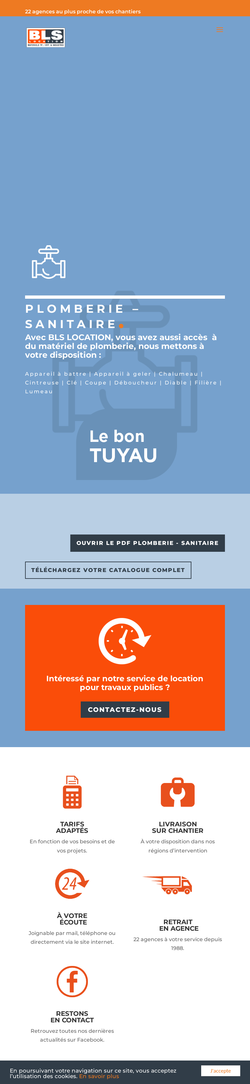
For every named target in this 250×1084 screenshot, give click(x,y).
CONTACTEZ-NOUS (125, 710)
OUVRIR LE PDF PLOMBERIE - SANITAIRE (147, 543)
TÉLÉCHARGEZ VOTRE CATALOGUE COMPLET (108, 570)
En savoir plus (99, 1076)
